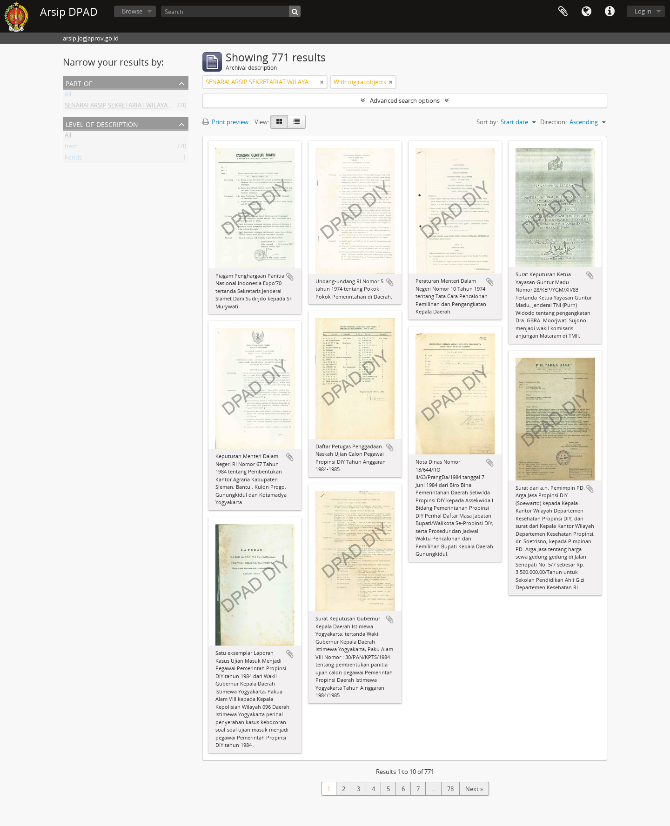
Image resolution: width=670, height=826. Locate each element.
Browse (132, 11)
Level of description (102, 123)
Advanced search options (405, 100)
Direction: (553, 122)
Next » (474, 789)
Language (586, 11)
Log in (643, 11)
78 (450, 789)
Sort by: (487, 122)
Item (71, 148)
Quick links (609, 11)
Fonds (73, 159)
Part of (79, 82)
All (68, 96)
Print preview (225, 122)
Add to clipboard (290, 276)
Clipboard (563, 11)
